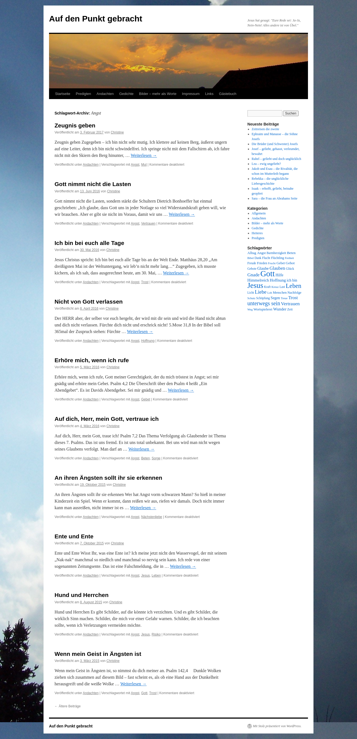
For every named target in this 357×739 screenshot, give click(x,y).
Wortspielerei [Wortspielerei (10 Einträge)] (262, 309)
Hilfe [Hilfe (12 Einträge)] (279, 275)
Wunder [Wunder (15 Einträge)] (279, 309)
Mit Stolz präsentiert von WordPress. (277, 726)
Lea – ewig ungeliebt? (266, 164)
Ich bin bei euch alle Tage (89, 243)
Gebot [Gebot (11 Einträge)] (290, 263)
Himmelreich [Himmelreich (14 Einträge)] (258, 280)
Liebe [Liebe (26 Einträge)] (260, 292)
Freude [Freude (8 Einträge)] (251, 263)
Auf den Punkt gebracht (95, 18)
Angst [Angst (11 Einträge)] (261, 253)
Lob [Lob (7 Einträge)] (269, 292)
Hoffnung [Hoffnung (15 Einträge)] (278, 280)
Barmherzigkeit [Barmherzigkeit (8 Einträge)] (276, 253)
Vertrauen (148, 223)
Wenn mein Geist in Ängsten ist (98, 654)
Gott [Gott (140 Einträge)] (267, 273)
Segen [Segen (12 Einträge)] (275, 298)
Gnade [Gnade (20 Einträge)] (253, 274)
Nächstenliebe (151, 517)
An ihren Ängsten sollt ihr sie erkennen (108, 478)
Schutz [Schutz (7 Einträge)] (251, 298)
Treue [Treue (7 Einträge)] (284, 298)
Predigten (83, 94)
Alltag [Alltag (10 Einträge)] (251, 253)
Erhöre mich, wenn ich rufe (92, 360)
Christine (117, 132)
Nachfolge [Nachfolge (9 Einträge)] (295, 292)
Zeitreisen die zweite (265, 129)
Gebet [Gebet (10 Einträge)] (281, 263)
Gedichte (126, 94)
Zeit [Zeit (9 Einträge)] (290, 309)
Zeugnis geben (75, 125)
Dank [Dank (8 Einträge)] (258, 258)
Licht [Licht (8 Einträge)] (250, 292)
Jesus (145, 575)
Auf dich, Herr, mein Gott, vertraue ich (107, 419)
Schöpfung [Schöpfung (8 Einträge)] (263, 298)
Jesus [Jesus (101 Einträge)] (255, 285)
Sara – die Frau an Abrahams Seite (275, 198)
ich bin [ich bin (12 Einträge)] (292, 280)
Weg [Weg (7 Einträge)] (250, 309)
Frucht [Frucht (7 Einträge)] (272, 263)
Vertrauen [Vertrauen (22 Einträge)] (290, 303)
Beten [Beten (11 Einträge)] (291, 253)
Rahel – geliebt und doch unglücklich (276, 159)
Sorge (156, 458)
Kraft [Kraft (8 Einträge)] (267, 286)
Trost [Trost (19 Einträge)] (293, 297)
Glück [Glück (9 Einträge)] (290, 269)
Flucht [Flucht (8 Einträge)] (266, 258)
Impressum (190, 94)
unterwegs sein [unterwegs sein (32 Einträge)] (263, 303)
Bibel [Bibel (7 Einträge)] (250, 258)
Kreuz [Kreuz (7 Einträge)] (275, 286)
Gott (144, 693)
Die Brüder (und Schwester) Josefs (275, 144)
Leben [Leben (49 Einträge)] (293, 285)
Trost (144, 282)
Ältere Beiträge (68, 706)
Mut (144, 165)
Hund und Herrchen (82, 595)
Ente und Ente (74, 536)
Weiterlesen (144, 155)
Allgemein (259, 213)
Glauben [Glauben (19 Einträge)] (277, 268)
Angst (135, 165)
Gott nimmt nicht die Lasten (93, 184)
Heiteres (257, 233)
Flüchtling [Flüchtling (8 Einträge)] (277, 258)
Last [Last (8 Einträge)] (282, 286)
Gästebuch (227, 94)
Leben (156, 575)
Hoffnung (148, 341)
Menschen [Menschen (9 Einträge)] (280, 292)
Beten (145, 458)
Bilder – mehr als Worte (158, 94)
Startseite (62, 94)
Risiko (156, 634)
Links (209, 94)
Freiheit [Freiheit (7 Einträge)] (289, 258)
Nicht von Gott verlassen (89, 301)
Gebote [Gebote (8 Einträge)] (251, 268)
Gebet (145, 399)
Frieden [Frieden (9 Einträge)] (262, 263)
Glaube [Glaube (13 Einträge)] (263, 268)
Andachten (105, 94)
